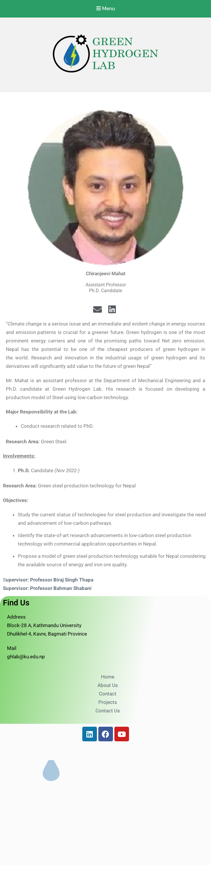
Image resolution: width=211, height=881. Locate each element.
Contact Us (107, 711)
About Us (107, 685)
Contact (107, 694)
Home (107, 677)
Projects (107, 702)
